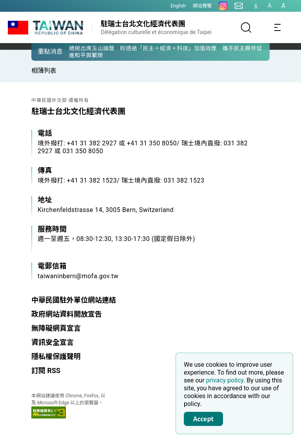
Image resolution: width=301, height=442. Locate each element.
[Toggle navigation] (277, 27)
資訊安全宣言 (52, 342)
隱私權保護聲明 (56, 356)
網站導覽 (202, 6)
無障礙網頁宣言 (56, 328)
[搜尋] (246, 27)
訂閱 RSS (45, 370)
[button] (43, 51)
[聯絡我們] (238, 6)
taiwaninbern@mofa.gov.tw (78, 276)
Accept (203, 418)
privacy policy (225, 380)
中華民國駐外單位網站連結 (73, 300)
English (178, 6)
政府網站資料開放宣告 (66, 314)
